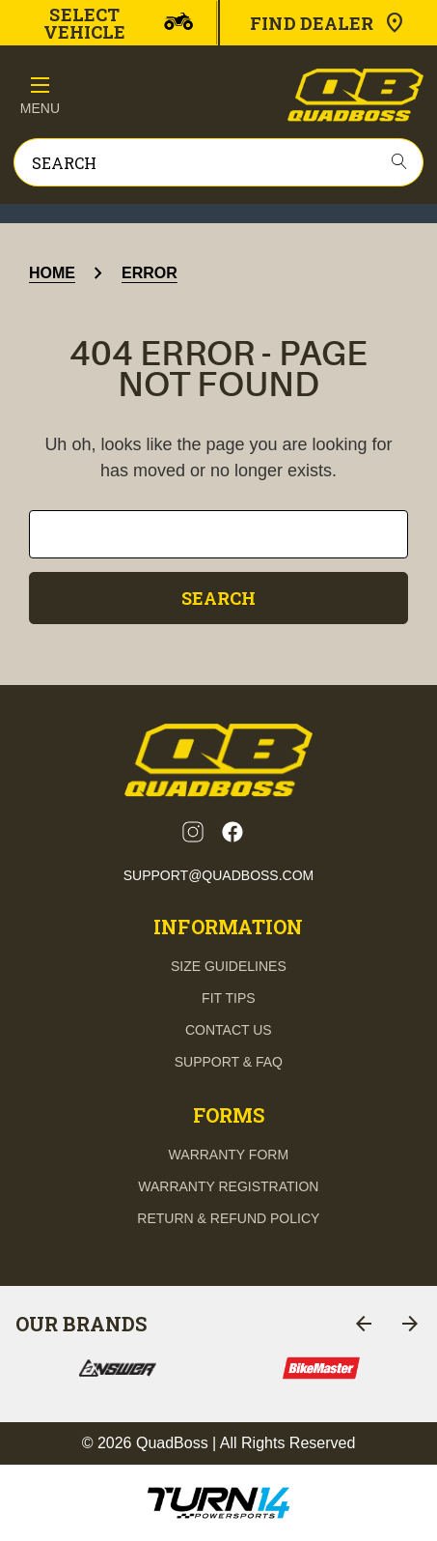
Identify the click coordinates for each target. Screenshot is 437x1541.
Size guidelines (229, 966)
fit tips (229, 998)
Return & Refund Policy (228, 1218)
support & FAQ (229, 1062)
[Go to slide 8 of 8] (363, 1323)
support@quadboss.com (218, 875)
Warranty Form (228, 1154)
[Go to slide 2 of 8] (410, 1323)
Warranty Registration (228, 1186)
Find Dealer (328, 23)
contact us (228, 1030)
